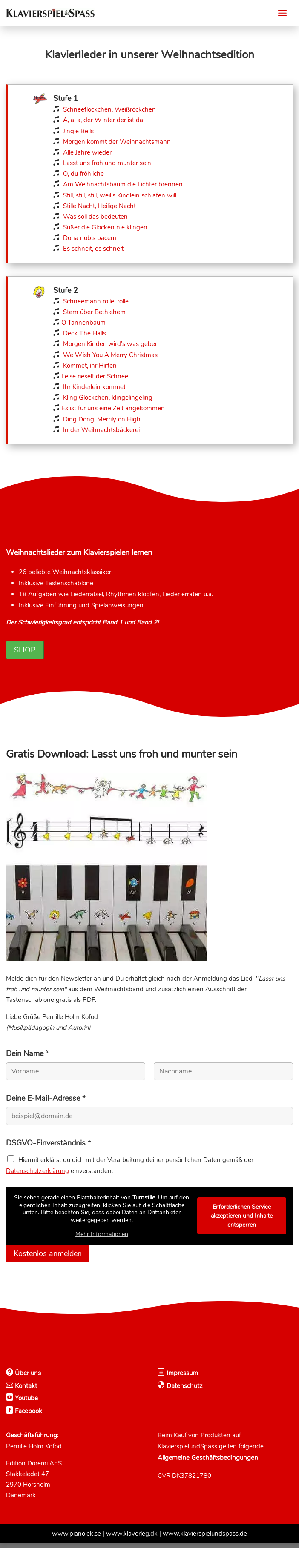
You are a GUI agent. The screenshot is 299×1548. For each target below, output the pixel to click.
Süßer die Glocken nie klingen (105, 227)
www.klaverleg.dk (132, 1538)
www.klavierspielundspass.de (205, 1538)
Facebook (27, 1415)
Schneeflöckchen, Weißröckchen (109, 109)
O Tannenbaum (83, 322)
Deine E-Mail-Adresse (46, 1103)
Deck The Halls (84, 333)
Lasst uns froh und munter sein (107, 163)
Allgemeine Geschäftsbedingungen (208, 1462)
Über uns (27, 1377)
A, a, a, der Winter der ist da (103, 120)
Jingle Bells (77, 131)
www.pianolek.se (76, 1538)
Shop (25, 655)
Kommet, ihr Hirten (90, 365)
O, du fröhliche (83, 173)
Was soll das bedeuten (95, 216)
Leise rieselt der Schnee (94, 376)
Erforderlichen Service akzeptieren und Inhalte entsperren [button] (242, 1220)
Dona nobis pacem (89, 238)
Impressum (181, 1377)
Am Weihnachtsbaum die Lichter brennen (123, 184)
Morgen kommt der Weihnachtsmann (117, 141)
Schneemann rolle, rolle (96, 301)
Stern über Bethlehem (94, 312)
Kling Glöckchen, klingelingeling (107, 397)
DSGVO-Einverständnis (48, 1147)
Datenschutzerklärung (37, 1175)
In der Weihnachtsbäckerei (101, 430)
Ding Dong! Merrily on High (102, 419)
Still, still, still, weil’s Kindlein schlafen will (119, 195)
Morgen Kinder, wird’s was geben (111, 344)
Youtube (25, 1403)
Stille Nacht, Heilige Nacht (99, 206)
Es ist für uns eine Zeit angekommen (113, 408)
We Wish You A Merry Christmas (110, 355)
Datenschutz (184, 1390)
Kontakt (25, 1390)
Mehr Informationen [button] (101, 1239)
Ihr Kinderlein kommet (94, 387)
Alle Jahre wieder (87, 152)
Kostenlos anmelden (48, 1258)
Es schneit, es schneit (93, 248)
